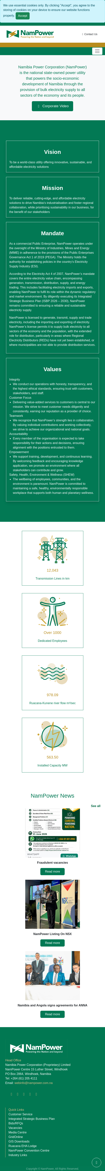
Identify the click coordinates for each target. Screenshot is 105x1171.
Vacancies (15, 1127)
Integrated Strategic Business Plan (31, 1118)
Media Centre (17, 1132)
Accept (22, 15)
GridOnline (15, 1137)
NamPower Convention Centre (28, 1150)
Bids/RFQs (15, 1123)
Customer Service (20, 1114)
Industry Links (17, 1155)
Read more (52, 871)
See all (95, 806)
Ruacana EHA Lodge (22, 1146)
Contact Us (89, 34)
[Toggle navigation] (97, 51)
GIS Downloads (18, 1141)
